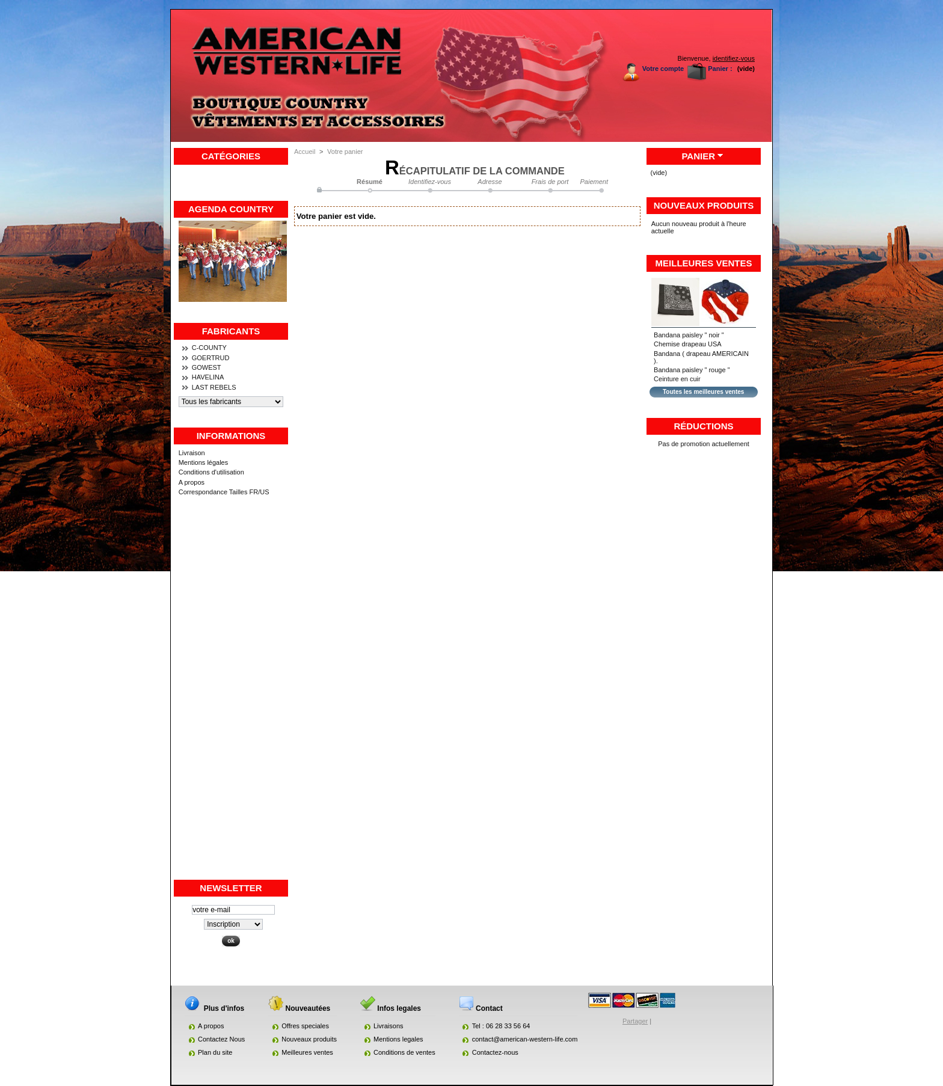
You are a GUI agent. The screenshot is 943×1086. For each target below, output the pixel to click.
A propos (191, 482)
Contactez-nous (495, 1052)
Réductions (703, 426)
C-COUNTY (209, 347)
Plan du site (215, 1052)
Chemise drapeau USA (688, 344)
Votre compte (663, 68)
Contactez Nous (221, 1039)
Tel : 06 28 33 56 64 (501, 1025)
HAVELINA (208, 377)
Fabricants (231, 331)
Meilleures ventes (704, 263)
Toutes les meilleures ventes (703, 391)
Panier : (720, 68)
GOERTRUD (211, 357)
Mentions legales (398, 1039)
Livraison (192, 452)
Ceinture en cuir (677, 378)
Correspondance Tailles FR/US (224, 491)
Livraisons (388, 1025)
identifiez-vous (734, 58)
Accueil (304, 151)
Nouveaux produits (704, 205)
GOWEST (206, 367)
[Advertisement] (231, 698)
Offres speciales (305, 1025)
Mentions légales (204, 462)
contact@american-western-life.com (525, 1039)
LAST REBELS (214, 387)
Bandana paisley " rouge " (692, 369)
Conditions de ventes (404, 1052)
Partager (635, 1021)
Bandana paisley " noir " (689, 335)
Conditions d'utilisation (211, 472)
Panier (698, 156)
